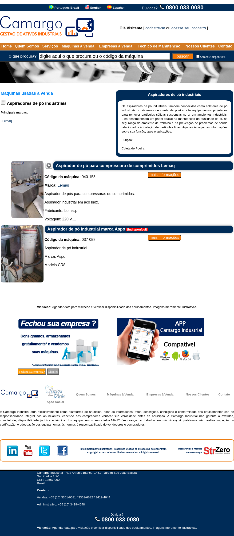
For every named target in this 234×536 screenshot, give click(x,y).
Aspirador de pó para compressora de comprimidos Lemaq (115, 165)
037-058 (69, 240)
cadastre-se (155, 28)
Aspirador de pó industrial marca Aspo (86, 229)
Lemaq (7, 121)
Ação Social (55, 402)
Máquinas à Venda (78, 46)
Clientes (53, 371)
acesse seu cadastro (188, 28)
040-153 (69, 177)
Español (119, 7)
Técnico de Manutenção (159, 46)
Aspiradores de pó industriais (37, 103)
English (95, 7)
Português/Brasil (67, 7)
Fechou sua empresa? (32, 371)
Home (6, 46)
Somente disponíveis (213, 57)
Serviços (50, 46)
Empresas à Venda (115, 46)
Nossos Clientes (200, 46)
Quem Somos (27, 46)
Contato (225, 46)
